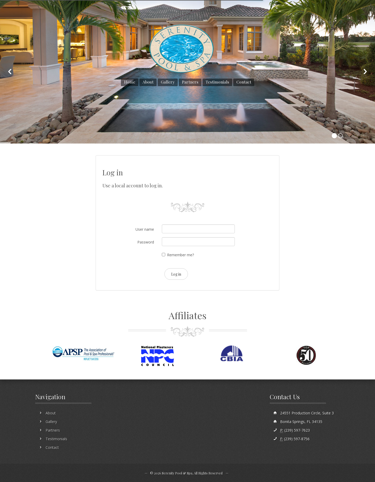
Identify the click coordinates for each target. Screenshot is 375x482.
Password (145, 242)
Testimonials (217, 82)
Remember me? (180, 254)
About (148, 82)
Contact (243, 82)
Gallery (168, 82)
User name (145, 229)
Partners (190, 82)
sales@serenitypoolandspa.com (73, 10)
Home (129, 82)
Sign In (362, 10)
